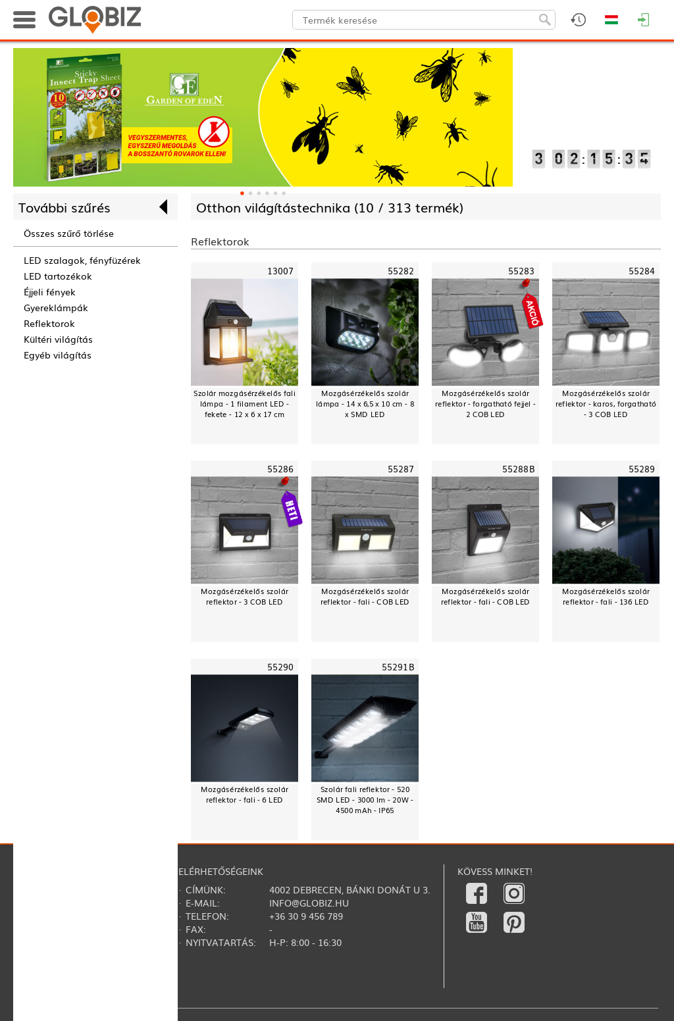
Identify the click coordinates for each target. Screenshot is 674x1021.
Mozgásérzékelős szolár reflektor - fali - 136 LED (606, 596)
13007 (280, 270)
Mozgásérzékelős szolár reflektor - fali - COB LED (365, 596)
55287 (401, 468)
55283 (521, 270)
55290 (280, 667)
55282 (401, 270)
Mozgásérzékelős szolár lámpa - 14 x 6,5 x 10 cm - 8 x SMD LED (365, 403)
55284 (642, 270)
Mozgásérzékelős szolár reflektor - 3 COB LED (244, 596)
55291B (398, 667)
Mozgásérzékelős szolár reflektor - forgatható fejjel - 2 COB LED (485, 403)
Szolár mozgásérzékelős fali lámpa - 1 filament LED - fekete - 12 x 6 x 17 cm (245, 403)
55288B (518, 468)
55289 (642, 468)
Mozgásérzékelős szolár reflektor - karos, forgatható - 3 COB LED (606, 403)
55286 (280, 468)
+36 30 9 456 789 (306, 915)
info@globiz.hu (309, 902)
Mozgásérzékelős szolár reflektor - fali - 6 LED (244, 794)
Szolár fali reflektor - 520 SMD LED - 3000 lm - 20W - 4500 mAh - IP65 (365, 799)
